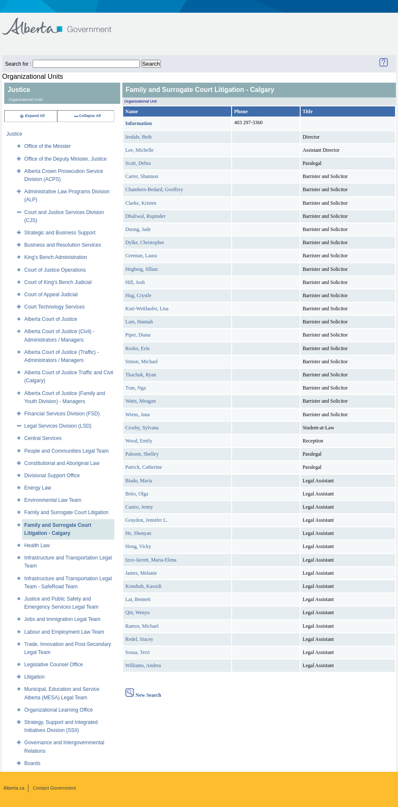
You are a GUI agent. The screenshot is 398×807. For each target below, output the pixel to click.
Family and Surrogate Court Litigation (66, 512)
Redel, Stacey (139, 639)
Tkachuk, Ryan (140, 375)
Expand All (31, 116)
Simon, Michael (141, 362)
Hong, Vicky (138, 546)
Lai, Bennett (137, 599)
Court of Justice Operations (55, 270)
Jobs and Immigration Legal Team (62, 619)
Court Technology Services (54, 307)
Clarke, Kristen (140, 203)
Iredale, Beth (138, 137)
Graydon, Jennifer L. (146, 520)
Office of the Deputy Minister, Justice (65, 159)
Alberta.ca (14, 787)
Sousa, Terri (137, 652)
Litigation (34, 677)
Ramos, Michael (142, 626)
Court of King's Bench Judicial (57, 282)
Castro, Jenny (139, 507)
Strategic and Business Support (59, 233)
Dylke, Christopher (144, 242)
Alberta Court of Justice (50, 319)
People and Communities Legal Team (66, 451)
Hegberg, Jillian (141, 269)
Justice (14, 134)
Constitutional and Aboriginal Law (61, 463)
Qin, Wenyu (137, 612)
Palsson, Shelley (142, 454)
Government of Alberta (63, 22)
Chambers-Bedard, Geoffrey (154, 189)
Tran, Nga (135, 388)
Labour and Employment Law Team (64, 632)
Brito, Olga (136, 494)
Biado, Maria (138, 481)
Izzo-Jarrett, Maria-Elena (151, 560)
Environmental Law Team (52, 500)
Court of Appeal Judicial (50, 295)
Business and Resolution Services (62, 245)
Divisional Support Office (52, 476)
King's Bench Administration (55, 257)
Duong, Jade (138, 229)
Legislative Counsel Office (53, 665)
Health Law (37, 545)
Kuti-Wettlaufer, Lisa (147, 309)
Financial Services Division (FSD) (62, 414)
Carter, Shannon (141, 176)
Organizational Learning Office (58, 710)
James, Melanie (141, 573)
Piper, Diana (138, 335)
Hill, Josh (135, 282)
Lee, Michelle (139, 150)
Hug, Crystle (138, 295)
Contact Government (54, 787)
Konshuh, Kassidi (143, 586)
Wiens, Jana (137, 414)
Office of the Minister (47, 146)
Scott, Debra (138, 163)
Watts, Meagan (140, 401)
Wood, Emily (138, 441)
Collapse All (87, 116)
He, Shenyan (138, 533)
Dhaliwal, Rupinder (145, 216)
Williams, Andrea (143, 665)
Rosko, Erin (137, 348)
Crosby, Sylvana (142, 428)
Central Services (42, 438)
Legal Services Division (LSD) (57, 426)
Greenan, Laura (141, 256)
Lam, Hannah (139, 322)
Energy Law (37, 488)
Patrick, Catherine (143, 467)
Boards (32, 763)
